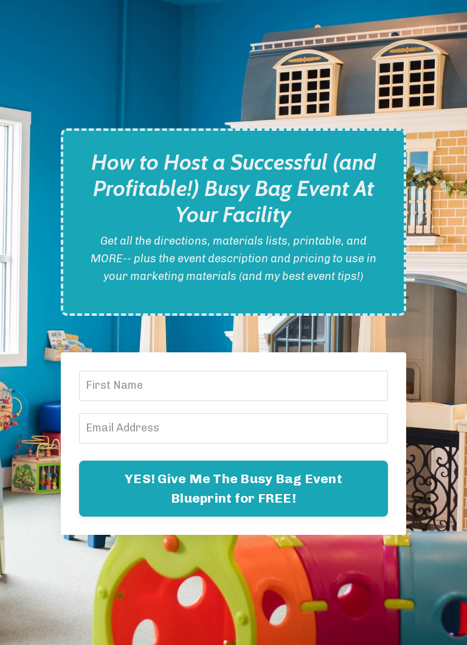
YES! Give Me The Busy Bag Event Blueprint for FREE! (233, 488)
